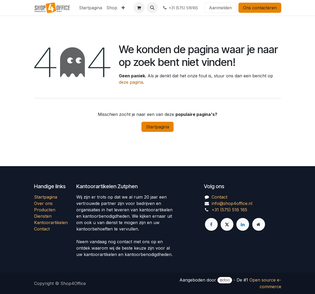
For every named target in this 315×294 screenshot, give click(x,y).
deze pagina (131, 82)
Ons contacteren (260, 7)
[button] (152, 7)
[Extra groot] (258, 224)
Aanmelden (220, 7)
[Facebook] (211, 224)
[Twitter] (227, 224)
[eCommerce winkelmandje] (139, 7)
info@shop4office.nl (232, 203)
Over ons (43, 203)
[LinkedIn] (242, 224)
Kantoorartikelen (51, 222)
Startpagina (157, 126)
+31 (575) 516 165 (229, 209)
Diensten (43, 216)
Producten (44, 209)
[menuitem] (90, 7)
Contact (42, 229)
